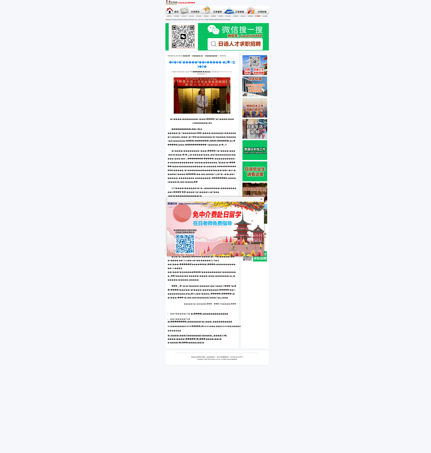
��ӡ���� (233, 326)
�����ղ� (197, 326)
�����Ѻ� (197, 56)
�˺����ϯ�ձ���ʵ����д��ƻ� (186, 343)
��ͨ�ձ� (186, 56)
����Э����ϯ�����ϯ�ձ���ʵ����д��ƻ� (195, 339)
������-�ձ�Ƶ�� (201, 72)
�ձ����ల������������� (209, 314)
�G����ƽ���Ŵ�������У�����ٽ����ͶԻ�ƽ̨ (197, 335)
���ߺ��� (215, 326)
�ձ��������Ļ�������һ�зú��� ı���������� (200, 322)
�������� (211, 56)
